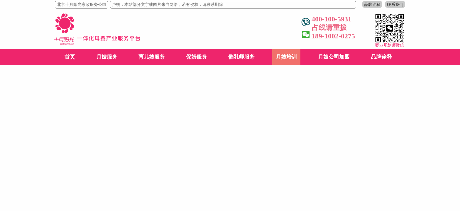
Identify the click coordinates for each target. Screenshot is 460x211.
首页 (70, 57)
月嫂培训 (286, 57)
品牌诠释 (372, 4)
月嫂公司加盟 (334, 57)
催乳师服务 (241, 57)
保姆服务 (196, 57)
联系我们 (395, 4)
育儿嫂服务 (151, 57)
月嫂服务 (106, 57)
